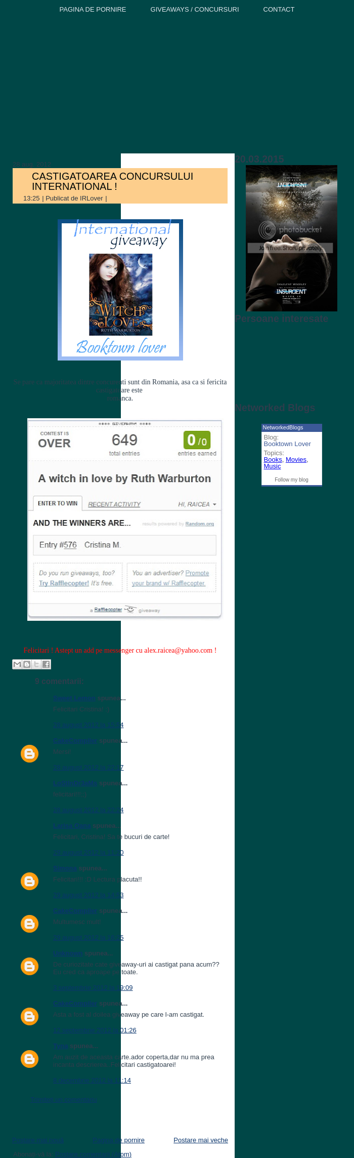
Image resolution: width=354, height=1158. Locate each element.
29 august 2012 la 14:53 (88, 895)
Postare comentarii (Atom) (93, 1154)
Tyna (60, 1046)
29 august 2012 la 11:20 (88, 852)
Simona (65, 868)
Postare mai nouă (38, 1140)
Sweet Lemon (74, 698)
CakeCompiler (75, 740)
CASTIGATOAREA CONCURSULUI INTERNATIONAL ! (112, 181)
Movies (296, 459)
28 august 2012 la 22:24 (88, 810)
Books (273, 459)
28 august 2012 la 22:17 (88, 767)
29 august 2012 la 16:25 (88, 937)
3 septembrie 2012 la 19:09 (93, 987)
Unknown (68, 953)
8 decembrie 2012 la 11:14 (92, 1080)
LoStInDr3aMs (75, 783)
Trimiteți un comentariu (63, 1099)
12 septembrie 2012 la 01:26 (95, 1030)
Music (272, 466)
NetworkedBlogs (283, 427)
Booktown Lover (287, 444)
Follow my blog (291, 480)
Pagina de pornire (119, 1140)
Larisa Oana (72, 825)
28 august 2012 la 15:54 (88, 725)
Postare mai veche (200, 1140)
